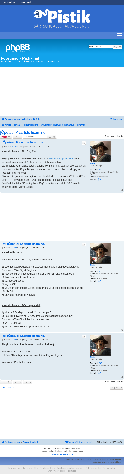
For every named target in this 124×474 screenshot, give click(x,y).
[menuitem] (36, 119)
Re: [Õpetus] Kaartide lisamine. (23, 243)
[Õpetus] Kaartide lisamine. (23, 132)
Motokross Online (47, 468)
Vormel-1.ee (96, 468)
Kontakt (109, 462)
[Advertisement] (62, 91)
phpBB (52, 448)
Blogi (94, 462)
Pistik (92, 163)
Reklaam (117, 462)
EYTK (87, 468)
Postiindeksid (8, 2)
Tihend (29, 468)
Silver (36, 468)
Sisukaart (101, 462)
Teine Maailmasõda (16, 468)
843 (100, 170)
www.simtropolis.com (61, 158)
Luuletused (25, 2)
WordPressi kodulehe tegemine (70, 468)
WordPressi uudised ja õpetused (62, 471)
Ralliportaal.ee (109, 468)
